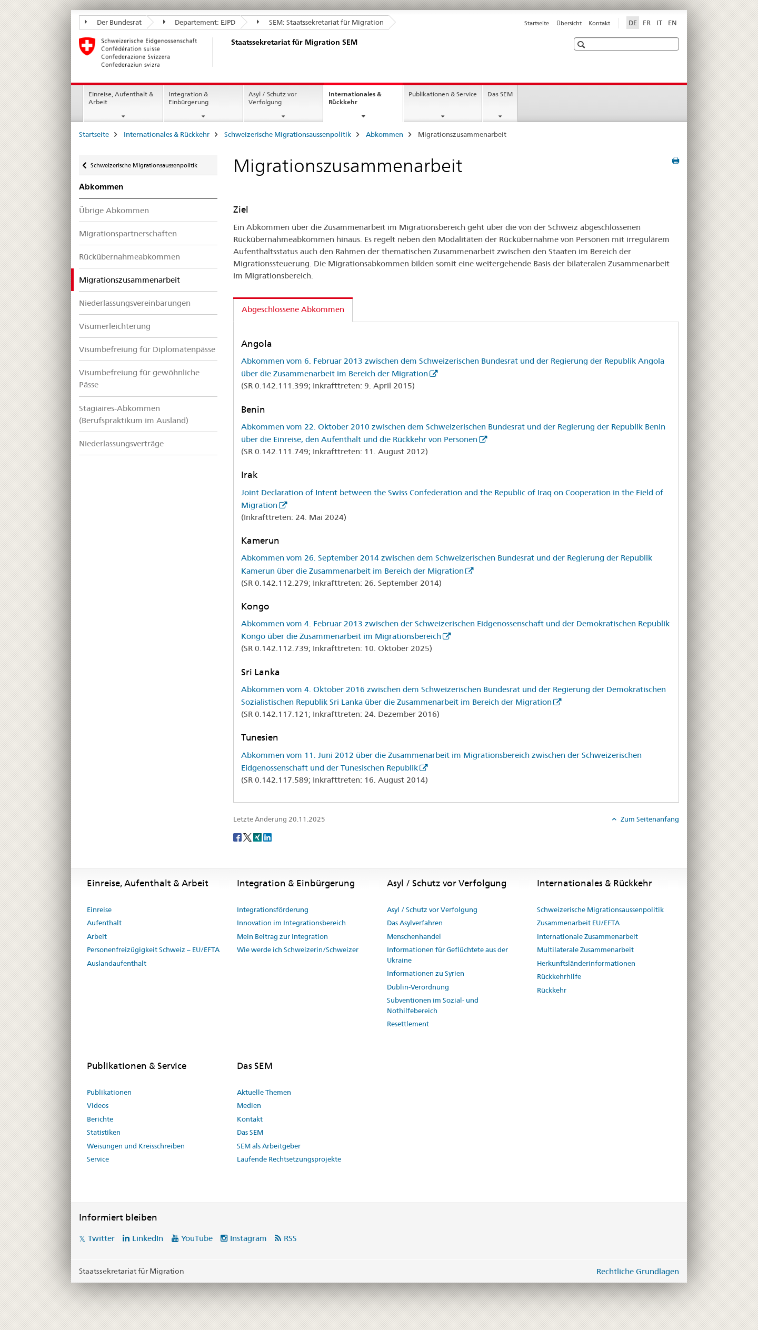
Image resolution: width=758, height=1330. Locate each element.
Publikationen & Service (442, 94)
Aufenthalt (104, 922)
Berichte (100, 1119)
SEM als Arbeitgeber (269, 1146)
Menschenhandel (414, 936)
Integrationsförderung (272, 909)
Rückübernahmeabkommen (129, 257)
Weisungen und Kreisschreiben (136, 1146)
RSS (290, 1238)
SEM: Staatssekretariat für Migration (320, 22)
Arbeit (97, 936)
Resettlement (408, 1023)
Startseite (536, 23)
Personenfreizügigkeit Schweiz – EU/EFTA (153, 949)
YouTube (197, 1238)
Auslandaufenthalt (116, 963)
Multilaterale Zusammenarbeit (585, 949)
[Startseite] (229, 52)
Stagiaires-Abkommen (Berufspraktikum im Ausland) (133, 414)
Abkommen (384, 134)
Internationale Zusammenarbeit (587, 936)
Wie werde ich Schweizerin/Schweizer (297, 949)
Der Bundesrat (113, 22)
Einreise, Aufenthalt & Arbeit (120, 98)
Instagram (248, 1238)
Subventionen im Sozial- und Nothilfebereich (432, 1005)
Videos (97, 1105)
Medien (249, 1105)
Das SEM (500, 94)
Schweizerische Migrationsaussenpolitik (287, 134)
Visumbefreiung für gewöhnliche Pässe (139, 378)
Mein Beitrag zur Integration (282, 936)
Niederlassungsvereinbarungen (135, 303)
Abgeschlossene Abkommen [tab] (293, 309)
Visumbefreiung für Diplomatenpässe (147, 349)
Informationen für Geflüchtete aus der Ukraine (447, 954)
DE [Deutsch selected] (633, 22)
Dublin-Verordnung (418, 987)
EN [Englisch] (672, 22)
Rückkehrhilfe (559, 976)
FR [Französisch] (647, 22)
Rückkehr (551, 990)
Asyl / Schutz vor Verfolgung (272, 98)
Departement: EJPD (199, 22)
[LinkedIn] (267, 836)
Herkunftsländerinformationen (586, 963)
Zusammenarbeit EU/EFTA (578, 922)
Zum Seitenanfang (649, 819)
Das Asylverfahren (415, 922)
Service (98, 1159)
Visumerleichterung (115, 326)
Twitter (101, 1238)
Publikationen (109, 1092)
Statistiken (104, 1132)
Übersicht (569, 23)
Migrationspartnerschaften (128, 233)
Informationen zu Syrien (425, 973)
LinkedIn (147, 1238)
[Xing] (258, 836)
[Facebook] (238, 836)
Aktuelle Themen (264, 1092)
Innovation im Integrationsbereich (291, 922)
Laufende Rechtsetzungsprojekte (289, 1159)
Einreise (99, 909)
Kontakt (599, 23)
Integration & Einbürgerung (188, 98)
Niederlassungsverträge (121, 443)
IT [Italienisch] (659, 22)
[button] (582, 44)
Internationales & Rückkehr (355, 101)
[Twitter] (248, 836)
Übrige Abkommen (114, 210)
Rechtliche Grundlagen (637, 1271)
